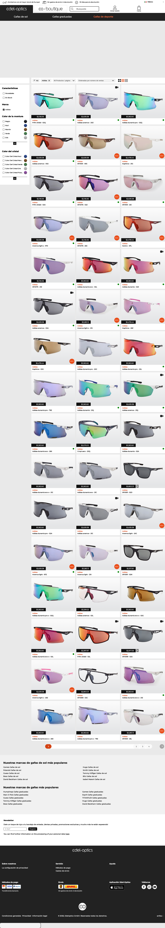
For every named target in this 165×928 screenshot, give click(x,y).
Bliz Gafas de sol (90, 776)
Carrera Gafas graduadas (92, 792)
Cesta (139, 11)
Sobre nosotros (9, 864)
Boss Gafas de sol (10, 776)
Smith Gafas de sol (91, 770)
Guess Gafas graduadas (13, 798)
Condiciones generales (11, 916)
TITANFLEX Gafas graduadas (94, 798)
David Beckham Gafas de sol (15, 779)
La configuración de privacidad (15, 868)
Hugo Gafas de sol (90, 767)
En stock (7, 98)
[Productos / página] (64, 81)
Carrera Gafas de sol (11, 767)
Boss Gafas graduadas (12, 804)
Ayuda (112, 864)
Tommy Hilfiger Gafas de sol (95, 773)
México (150, 2)
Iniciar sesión (114, 11)
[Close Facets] (14, 80)
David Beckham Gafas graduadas (96, 804)
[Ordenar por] (96, 81)
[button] (16, 9)
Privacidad (26, 916)
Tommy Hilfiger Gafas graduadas (17, 801)
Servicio (59, 864)
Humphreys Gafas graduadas (15, 792)
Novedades (8, 93)
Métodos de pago (63, 868)
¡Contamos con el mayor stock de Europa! (24, 2)
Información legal (39, 916)
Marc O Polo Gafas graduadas (15, 795)
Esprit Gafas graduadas (92, 795)
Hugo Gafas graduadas (92, 801)
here (67, 834)
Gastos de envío (62, 871)
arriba (160, 916)
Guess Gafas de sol (11, 773)
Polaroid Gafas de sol (12, 770)
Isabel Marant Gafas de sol (94, 779)
